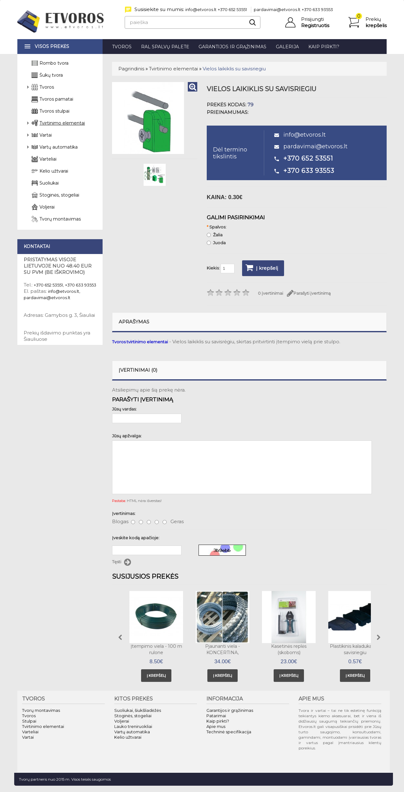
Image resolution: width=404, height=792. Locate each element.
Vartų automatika (58, 147)
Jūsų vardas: (124, 408)
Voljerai (47, 207)
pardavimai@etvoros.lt (277, 9)
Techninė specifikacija (228, 731)
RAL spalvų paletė (165, 47)
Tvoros (122, 47)
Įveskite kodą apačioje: (135, 537)
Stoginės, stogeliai (59, 195)
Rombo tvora (53, 63)
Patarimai (216, 715)
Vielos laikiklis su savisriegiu (234, 69)
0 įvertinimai (270, 293)
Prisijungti (312, 19)
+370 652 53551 (232, 9)
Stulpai (29, 721)
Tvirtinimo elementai (173, 69)
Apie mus (215, 726)
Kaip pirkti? (323, 47)
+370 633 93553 (317, 9)
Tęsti (121, 562)
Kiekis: (221, 268)
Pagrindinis (131, 69)
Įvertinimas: (123, 513)
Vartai (45, 135)
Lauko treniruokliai (133, 726)
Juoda (216, 242)
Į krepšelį (262, 267)
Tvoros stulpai (54, 111)
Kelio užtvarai (53, 171)
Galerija (287, 47)
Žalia (215, 234)
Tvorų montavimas (60, 219)
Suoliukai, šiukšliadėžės (137, 710)
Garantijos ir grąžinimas (232, 47)
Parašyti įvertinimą (309, 293)
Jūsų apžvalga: (127, 435)
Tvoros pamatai (56, 99)
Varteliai (47, 159)
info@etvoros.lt (201, 9)
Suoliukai (49, 183)
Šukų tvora (51, 75)
